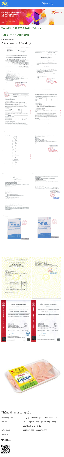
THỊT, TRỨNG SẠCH (21, 28)
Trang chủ (6, 28)
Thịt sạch (36, 28)
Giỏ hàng (49, 3)
